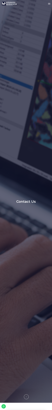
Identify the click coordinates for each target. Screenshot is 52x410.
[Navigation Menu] (49, 4)
